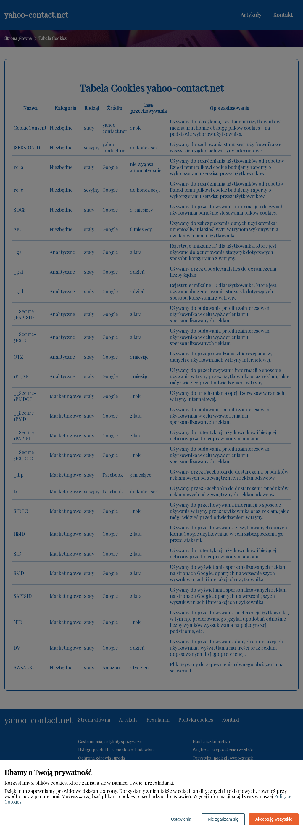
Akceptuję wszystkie (273, 819)
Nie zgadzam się (223, 819)
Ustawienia (181, 819)
